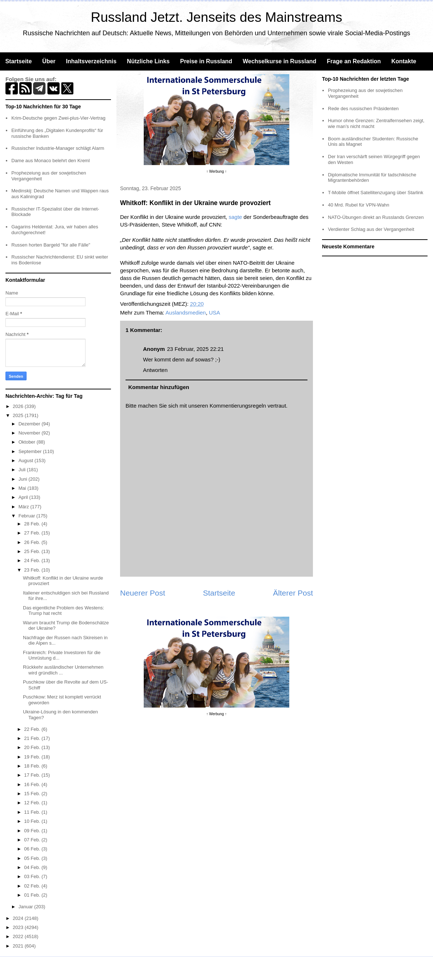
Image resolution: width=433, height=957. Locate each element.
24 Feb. (32, 560)
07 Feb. (32, 839)
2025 (19, 415)
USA (214, 312)
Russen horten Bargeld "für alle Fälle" (50, 245)
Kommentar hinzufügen (159, 387)
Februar (27, 515)
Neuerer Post (142, 593)
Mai (23, 488)
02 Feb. (32, 886)
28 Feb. (32, 523)
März (25, 506)
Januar (26, 906)
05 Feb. (32, 858)
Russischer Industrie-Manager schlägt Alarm (57, 148)
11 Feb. (32, 812)
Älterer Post (293, 593)
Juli (23, 469)
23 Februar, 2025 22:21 (195, 349)
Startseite (18, 61)
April (24, 497)
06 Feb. (32, 849)
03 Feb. (32, 876)
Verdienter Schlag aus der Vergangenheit (371, 229)
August (27, 460)
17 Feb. (32, 775)
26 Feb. (32, 542)
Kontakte (403, 61)
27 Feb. (32, 533)
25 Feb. (32, 551)
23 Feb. (32, 570)
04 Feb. (32, 867)
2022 (19, 936)
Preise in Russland (206, 61)
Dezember (30, 424)
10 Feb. (32, 821)
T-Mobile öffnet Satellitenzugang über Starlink (375, 192)
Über (48, 61)
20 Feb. (32, 747)
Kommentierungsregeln (238, 406)
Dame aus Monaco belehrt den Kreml (50, 160)
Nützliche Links (148, 61)
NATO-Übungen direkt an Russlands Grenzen (376, 217)
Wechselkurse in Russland (279, 61)
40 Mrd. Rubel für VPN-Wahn (358, 205)
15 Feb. (32, 793)
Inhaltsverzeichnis (91, 61)
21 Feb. (32, 738)
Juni (23, 479)
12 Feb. (32, 802)
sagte (235, 217)
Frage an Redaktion (354, 61)
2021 (19, 946)
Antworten (155, 370)
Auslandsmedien (186, 312)
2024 (19, 918)
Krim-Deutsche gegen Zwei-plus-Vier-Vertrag (58, 118)
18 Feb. (32, 766)
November (30, 433)
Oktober (28, 442)
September (31, 451)
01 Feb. (32, 895)
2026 (19, 406)
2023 (19, 927)
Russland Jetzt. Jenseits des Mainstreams (216, 17)
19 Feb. (32, 757)
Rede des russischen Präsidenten (363, 108)
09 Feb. (32, 830)
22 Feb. (32, 729)
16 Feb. (32, 784)
